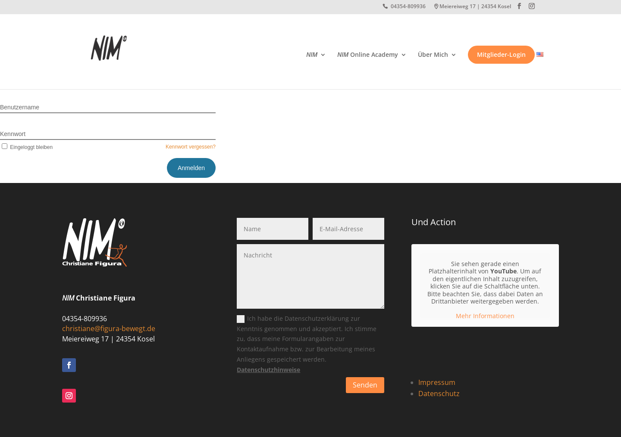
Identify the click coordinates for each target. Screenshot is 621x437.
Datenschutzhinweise (268, 370)
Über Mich (433, 55)
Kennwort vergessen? (191, 147)
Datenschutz (439, 393)
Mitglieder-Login (501, 55)
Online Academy (367, 55)
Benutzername (19, 107)
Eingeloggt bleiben (26, 147)
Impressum (436, 382)
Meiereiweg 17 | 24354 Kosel (475, 7)
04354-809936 (408, 7)
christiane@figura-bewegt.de (108, 328)
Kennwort (12, 133)
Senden (365, 385)
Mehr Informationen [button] (485, 316)
